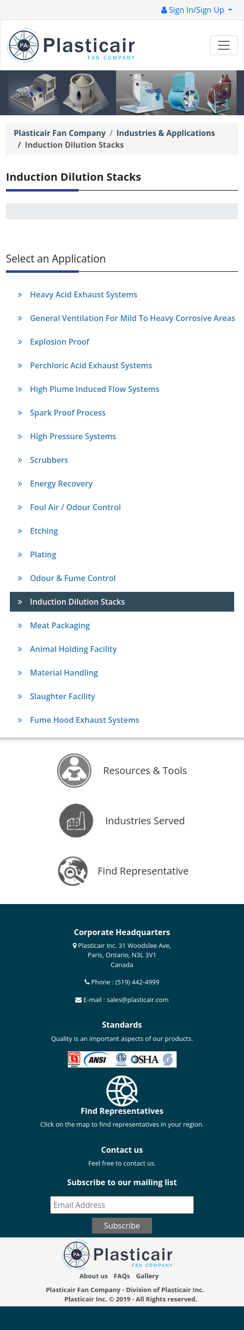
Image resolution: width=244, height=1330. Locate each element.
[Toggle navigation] (224, 45)
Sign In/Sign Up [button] (193, 9)
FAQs (122, 1275)
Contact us (122, 1149)
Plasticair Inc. (85, 1299)
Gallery (147, 1275)
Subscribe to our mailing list (122, 1182)
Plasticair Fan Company (60, 133)
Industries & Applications (166, 133)
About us (93, 1275)
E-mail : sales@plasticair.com (125, 999)
